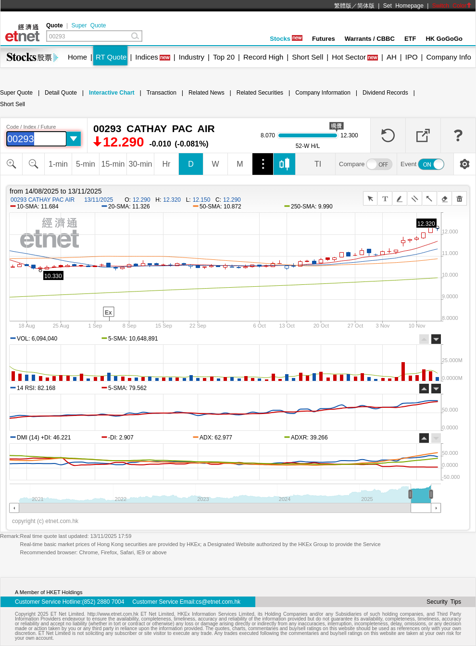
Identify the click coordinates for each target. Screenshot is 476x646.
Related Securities (260, 92)
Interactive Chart (112, 92)
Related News (206, 92)
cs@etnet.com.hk (218, 601)
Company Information (323, 92)
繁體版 (342, 5)
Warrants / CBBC (370, 38)
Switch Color (452, 5)
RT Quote (111, 57)
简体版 (366, 5)
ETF (410, 38)
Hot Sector (349, 57)
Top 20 (224, 57)
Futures (323, 38)
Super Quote (88, 25)
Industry (191, 57)
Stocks (286, 38)
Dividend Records (385, 92)
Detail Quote (61, 92)
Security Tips (443, 601)
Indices (146, 57)
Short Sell (307, 57)
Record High (263, 57)
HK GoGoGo (444, 38)
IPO (411, 57)
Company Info (448, 57)
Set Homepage (403, 5)
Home (77, 57)
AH (392, 57)
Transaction (161, 92)
